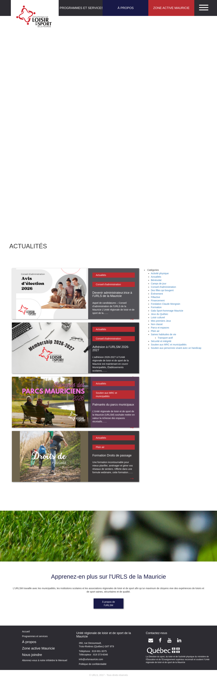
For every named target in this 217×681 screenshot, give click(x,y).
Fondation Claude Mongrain (165, 304)
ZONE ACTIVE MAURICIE (171, 8)
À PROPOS (125, 8)
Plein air (100, 447)
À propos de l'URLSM (108, 603)
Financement (158, 300)
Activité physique (160, 273)
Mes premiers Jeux (161, 320)
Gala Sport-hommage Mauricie (167, 310)
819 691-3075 (99, 651)
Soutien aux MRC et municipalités (168, 344)
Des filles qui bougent (162, 290)
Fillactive (155, 297)
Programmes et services (35, 636)
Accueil (26, 631)
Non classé (157, 324)
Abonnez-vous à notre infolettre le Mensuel (44, 660)
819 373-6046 (100, 654)
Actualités (101, 275)
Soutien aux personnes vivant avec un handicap (176, 348)
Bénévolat (156, 280)
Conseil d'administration (108, 284)
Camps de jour (158, 283)
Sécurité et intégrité (161, 341)
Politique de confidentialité (92, 664)
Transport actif (165, 337)
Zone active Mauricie (38, 648)
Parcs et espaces (160, 327)
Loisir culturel (158, 317)
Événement (157, 293)
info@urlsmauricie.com (91, 659)
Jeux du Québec (159, 314)
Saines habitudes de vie (163, 334)
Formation (156, 307)
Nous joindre (32, 655)
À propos (29, 642)
